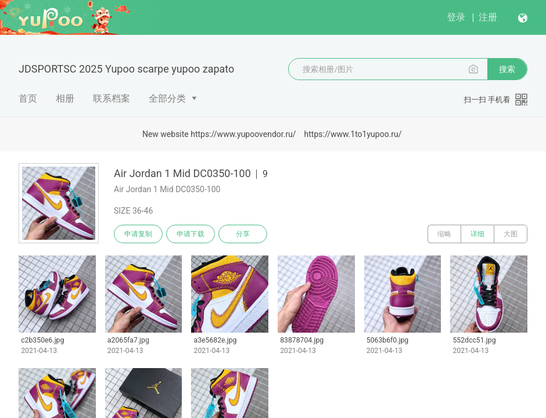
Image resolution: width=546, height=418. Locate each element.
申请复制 (138, 234)
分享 (243, 234)
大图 (511, 234)
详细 (477, 234)
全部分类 (167, 98)
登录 (456, 17)
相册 (65, 98)
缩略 (444, 234)
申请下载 (190, 234)
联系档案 (111, 98)
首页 (28, 98)
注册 (488, 17)
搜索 (507, 69)
